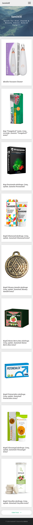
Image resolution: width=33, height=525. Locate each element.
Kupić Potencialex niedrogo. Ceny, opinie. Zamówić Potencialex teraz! (14, 396)
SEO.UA (25, 521)
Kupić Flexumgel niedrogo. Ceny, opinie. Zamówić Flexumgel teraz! (16, 450)
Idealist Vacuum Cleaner (13, 82)
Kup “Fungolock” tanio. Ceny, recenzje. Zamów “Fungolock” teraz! (15, 133)
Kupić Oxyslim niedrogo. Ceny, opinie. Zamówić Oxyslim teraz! (16, 502)
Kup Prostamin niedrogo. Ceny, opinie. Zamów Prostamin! (15, 185)
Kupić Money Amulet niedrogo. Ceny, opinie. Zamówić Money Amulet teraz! (15, 289)
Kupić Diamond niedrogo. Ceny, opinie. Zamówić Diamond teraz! (16, 237)
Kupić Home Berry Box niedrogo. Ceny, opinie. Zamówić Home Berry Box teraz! (16, 343)
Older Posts (16, 512)
